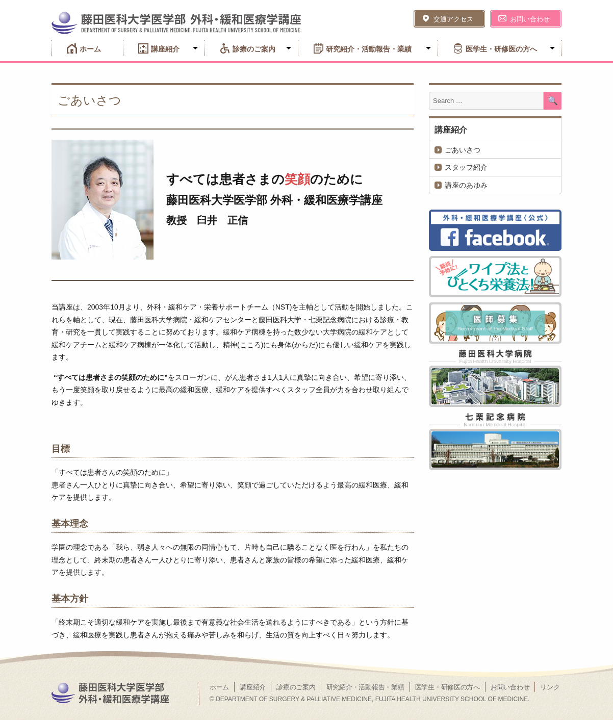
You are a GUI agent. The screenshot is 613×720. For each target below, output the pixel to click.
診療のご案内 (254, 49)
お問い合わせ (530, 19)
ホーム (90, 49)
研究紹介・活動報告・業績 (369, 49)
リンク (549, 687)
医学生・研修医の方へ (501, 49)
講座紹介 (165, 49)
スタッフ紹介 (466, 167)
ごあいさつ (462, 150)
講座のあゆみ (466, 185)
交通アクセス (453, 19)
